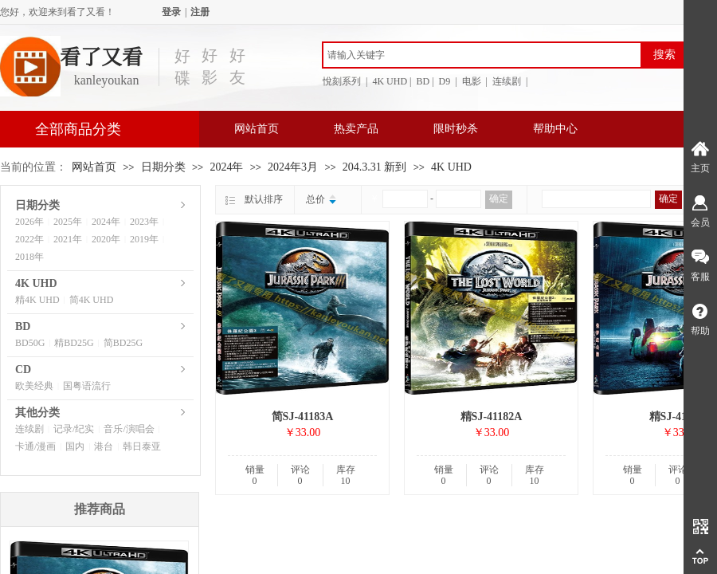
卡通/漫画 (35, 446)
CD (23, 369)
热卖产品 (356, 129)
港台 (103, 446)
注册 (200, 12)
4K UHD (451, 167)
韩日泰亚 (142, 446)
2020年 (106, 239)
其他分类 (37, 413)
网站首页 (256, 129)
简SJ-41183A (303, 417)
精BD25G (73, 342)
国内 (74, 446)
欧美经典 (34, 385)
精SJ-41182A (491, 417)
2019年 (144, 239)
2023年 (144, 221)
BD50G (30, 342)
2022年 (29, 239)
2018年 (29, 256)
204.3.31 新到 (375, 167)
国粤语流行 (87, 385)
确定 (498, 198)
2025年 (67, 221)
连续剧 (29, 428)
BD (22, 326)
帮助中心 (555, 129)
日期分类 (163, 167)
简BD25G (123, 342)
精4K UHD (37, 299)
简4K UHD (91, 299)
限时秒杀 (455, 129)
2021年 (67, 239)
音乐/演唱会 (129, 428)
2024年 (226, 167)
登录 (171, 12)
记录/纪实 (73, 428)
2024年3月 (293, 167)
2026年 (29, 221)
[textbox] (482, 55)
